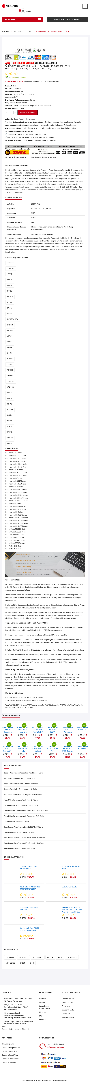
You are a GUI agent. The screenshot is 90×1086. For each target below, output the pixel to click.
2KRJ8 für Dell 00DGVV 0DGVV (52, 730)
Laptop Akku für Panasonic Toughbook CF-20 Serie (23, 795)
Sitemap (42, 1020)
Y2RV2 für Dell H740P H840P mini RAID (37, 749)
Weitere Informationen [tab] (44, 157)
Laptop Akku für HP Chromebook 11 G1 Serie (20, 789)
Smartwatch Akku (68, 999)
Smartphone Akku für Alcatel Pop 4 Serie (19, 833)
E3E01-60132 (72, 958)
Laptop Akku (18, 32)
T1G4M (9, 365)
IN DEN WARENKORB (27, 113)
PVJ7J (9, 308)
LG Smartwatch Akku (10, 1052)
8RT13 (9, 404)
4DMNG (10, 331)
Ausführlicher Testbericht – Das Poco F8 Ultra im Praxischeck (18, 1000)
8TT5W (9, 291)
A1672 (60, 958)
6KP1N (9, 286)
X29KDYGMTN (12, 320)
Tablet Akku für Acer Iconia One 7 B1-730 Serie (21, 806)
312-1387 (10, 382)
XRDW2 (10, 438)
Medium (11, 1030)
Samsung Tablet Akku (10, 1056)
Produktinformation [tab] (16, 157)
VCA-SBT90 (10, 963)
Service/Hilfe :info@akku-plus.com (68, 20)
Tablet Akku (66, 1007)
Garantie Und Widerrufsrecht (44, 1008)
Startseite (5, 32)
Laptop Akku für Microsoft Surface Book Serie (21, 784)
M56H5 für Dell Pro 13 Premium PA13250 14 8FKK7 (7, 732)
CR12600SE (23, 958)
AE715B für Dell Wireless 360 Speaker (22, 749)
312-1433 (10, 387)
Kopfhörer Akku (67, 1003)
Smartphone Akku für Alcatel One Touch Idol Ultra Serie (24, 838)
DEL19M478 (16, 89)
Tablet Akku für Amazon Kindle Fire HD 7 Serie (21, 800)
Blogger (5, 1030)
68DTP (9, 280)
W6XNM (10, 432)
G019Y (9, 353)
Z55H (32, 963)
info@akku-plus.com (55, 1048)
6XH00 (10, 342)
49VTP (9, 274)
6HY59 (9, 336)
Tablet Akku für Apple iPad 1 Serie (16, 822)
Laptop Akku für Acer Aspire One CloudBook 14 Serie (23, 773)
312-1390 (10, 269)
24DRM (10, 325)
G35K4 (9, 415)
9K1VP (9, 348)
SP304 (22, 963)
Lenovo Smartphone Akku (11, 1048)
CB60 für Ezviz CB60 (69, 887)
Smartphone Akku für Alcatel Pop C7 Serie (19, 849)
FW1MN (10, 297)
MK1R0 (9, 303)
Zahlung (42, 1003)
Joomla (18, 1030)
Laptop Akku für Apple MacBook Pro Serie (19, 779)
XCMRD (10, 376)
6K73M (9, 399)
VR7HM (10, 370)
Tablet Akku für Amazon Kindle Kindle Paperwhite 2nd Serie (26, 811)
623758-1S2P (38, 958)
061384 (50, 958)
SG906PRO (10, 958)
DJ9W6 (10, 410)
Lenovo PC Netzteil (9, 1063)
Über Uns (42, 999)
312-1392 (10, 263)
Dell (29, 32)
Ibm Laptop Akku (8, 1045)
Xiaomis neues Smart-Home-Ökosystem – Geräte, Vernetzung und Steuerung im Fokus (17, 1016)
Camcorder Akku (68, 1010)
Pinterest (25, 1030)
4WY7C (10, 393)
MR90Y (10, 359)
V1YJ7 (9, 427)
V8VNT (10, 314)
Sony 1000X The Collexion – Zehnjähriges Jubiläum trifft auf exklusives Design (16, 1007)
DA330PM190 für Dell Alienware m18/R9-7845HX (67, 732)
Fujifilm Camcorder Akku (11, 1060)
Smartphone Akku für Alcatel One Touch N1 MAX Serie (24, 844)
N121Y (9, 421)
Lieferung (42, 1013)
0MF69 (9, 444)
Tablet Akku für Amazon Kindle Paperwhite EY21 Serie (24, 816)
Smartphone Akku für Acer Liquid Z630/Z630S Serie (23, 827)
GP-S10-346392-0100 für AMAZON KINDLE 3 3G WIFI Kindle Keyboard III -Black (72, 910)
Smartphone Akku (68, 1018)
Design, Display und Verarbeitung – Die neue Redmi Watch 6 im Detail (18, 1023)
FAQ (40, 1016)
